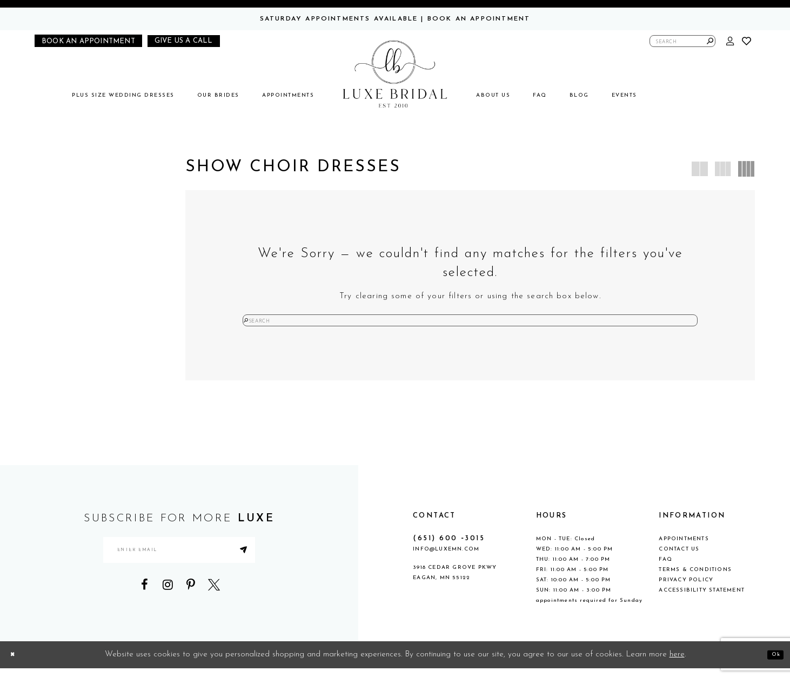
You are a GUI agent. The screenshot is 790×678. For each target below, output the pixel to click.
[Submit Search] (710, 41)
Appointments (683, 549)
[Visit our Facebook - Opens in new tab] (144, 608)
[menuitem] (123, 95)
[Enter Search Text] (682, 41)
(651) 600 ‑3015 (449, 548)
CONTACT (434, 525)
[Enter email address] (179, 566)
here (677, 664)
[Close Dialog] (16, 664)
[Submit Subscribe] (278, 566)
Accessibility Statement (702, 600)
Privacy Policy (686, 590)
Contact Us (679, 559)
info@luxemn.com (446, 559)
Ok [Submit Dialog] (772, 664)
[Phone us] (184, 41)
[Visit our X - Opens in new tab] (214, 608)
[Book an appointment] (88, 41)
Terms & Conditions (695, 579)
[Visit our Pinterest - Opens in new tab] (191, 608)
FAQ (665, 569)
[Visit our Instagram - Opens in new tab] (167, 608)
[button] (730, 41)
